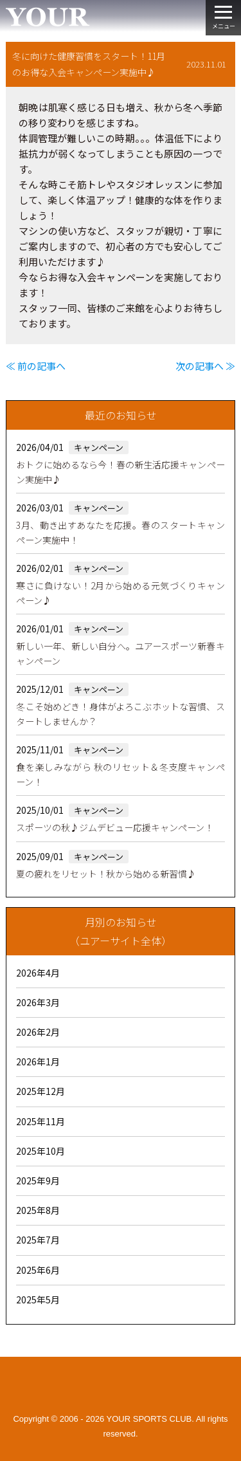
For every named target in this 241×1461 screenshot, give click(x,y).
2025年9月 (38, 1180)
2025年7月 (38, 1239)
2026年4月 (38, 972)
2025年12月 (40, 1091)
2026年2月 (38, 1031)
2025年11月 (40, 1121)
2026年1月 (38, 1061)
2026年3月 (38, 1002)
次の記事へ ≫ (205, 365)
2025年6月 (38, 1269)
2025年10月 (40, 1150)
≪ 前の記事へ (36, 365)
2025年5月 (38, 1299)
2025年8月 (38, 1210)
